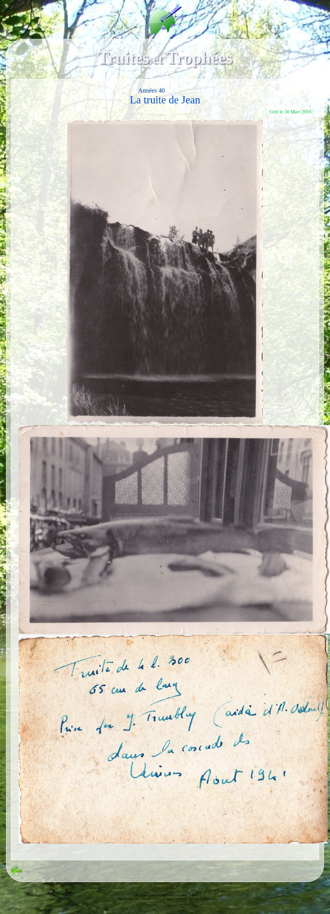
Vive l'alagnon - (126, 898)
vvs (136, 898)
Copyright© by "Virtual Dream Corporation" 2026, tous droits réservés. (178, 898)
